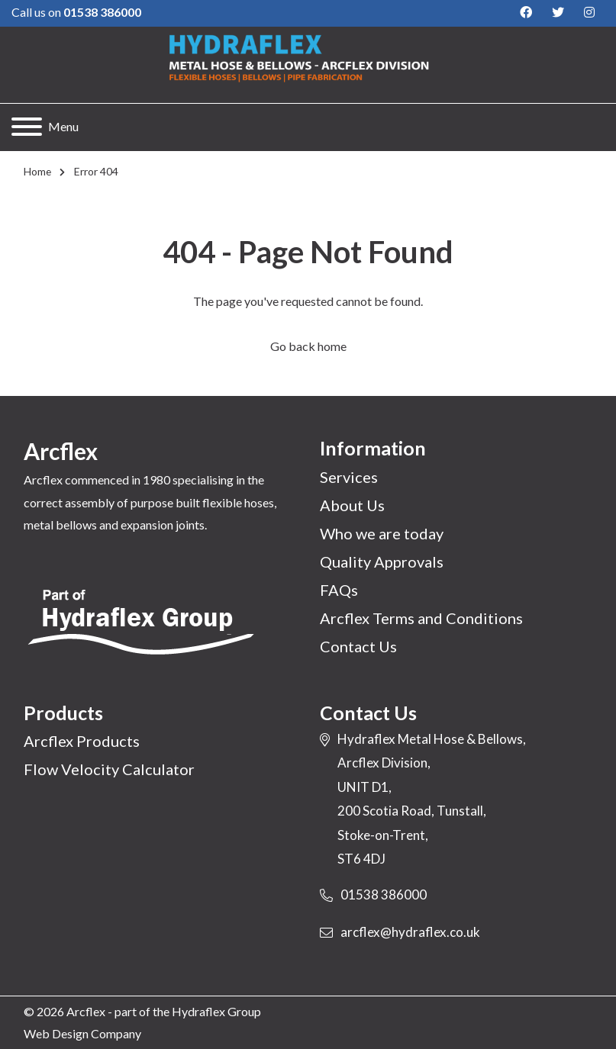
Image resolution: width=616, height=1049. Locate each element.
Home (37, 171)
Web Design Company (82, 1033)
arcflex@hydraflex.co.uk (410, 932)
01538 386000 (383, 895)
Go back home (308, 346)
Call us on (76, 12)
